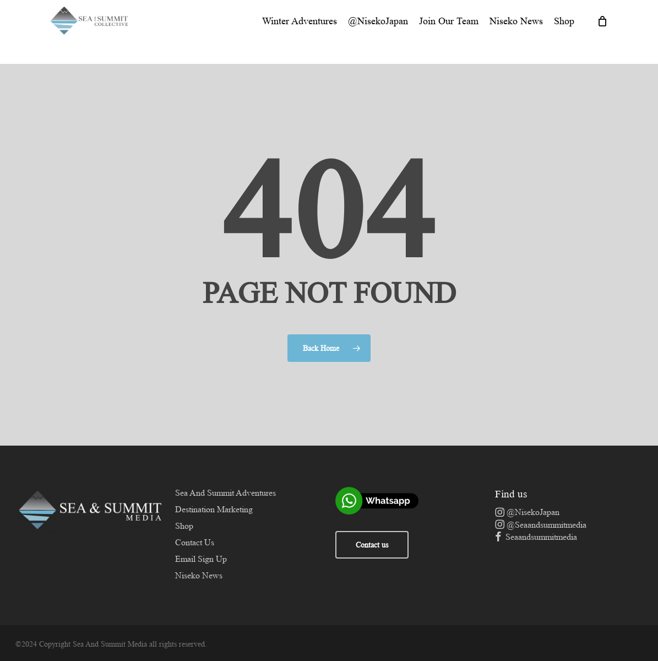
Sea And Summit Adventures (225, 492)
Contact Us (194, 542)
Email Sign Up (201, 559)
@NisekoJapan (527, 512)
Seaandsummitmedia (536, 537)
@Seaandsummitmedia (540, 524)
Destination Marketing (214, 509)
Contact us (372, 544)
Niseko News (198, 575)
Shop (184, 526)
